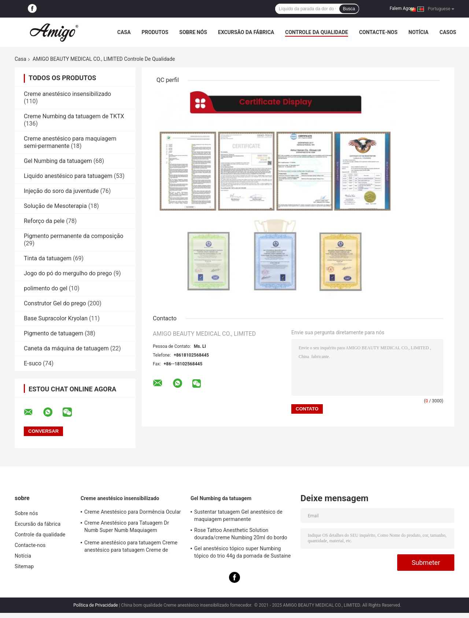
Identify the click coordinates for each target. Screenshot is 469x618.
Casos (447, 32)
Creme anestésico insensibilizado (67, 93)
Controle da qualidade (316, 32)
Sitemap (24, 566)
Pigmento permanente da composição (73, 235)
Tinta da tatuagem (47, 258)
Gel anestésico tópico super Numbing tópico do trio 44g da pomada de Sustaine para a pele (242, 553)
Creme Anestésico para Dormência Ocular (132, 512)
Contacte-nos (378, 32)
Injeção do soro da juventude (61, 190)
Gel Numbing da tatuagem (58, 160)
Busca (349, 8)
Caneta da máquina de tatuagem (66, 348)
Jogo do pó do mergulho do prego (68, 273)
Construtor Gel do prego (55, 303)
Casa (124, 32)
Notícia (419, 32)
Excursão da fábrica (246, 32)
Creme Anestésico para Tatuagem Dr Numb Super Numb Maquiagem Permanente (126, 527)
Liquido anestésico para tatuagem (68, 175)
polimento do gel (45, 288)
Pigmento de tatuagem (53, 333)
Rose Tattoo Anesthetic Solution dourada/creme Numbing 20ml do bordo (240, 533)
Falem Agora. (402, 8)
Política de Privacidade (95, 605)
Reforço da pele (44, 220)
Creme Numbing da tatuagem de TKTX (74, 116)
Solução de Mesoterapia (55, 205)
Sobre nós (193, 32)
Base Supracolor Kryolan (56, 318)
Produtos (155, 32)
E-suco (32, 363)
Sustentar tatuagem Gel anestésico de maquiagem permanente (238, 515)
